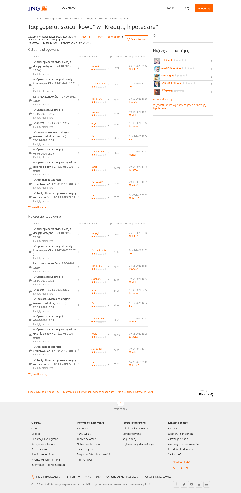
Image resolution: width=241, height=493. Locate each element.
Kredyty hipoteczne (73, 18)
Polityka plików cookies (157, 476)
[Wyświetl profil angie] (94, 123)
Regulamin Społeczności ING (43, 391)
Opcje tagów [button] (138, 39)
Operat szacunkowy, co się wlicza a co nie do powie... (54, 166)
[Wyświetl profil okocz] (94, 166)
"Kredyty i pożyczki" (85, 38)
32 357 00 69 (180, 468)
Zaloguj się (204, 8)
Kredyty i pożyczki (53, 18)
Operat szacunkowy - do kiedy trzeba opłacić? (54, 83)
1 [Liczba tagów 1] (211, 61)
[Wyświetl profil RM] (92, 136)
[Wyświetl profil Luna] (93, 195)
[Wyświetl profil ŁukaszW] (133, 126)
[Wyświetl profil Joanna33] (96, 112)
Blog (186, 8)
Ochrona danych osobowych (122, 476)
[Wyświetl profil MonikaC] (133, 185)
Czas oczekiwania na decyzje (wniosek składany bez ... (51, 136)
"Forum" (100, 36)
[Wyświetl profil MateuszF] (134, 198)
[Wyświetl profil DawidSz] (133, 102)
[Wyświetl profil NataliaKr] (134, 69)
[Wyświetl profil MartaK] (132, 115)
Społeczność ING (29, 18)
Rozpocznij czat (181, 461)
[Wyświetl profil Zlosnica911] (97, 182)
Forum (171, 8)
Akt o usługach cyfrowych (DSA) (135, 391)
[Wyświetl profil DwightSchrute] (98, 83)
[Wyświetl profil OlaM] (131, 86)
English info (73, 476)
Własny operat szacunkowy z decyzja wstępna (52, 66)
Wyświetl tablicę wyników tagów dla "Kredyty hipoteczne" (179, 106)
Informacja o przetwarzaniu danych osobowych (88, 391)
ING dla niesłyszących (48, 476)
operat (53, 123)
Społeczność (68, 8)
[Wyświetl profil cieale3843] (97, 98)
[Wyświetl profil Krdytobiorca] (98, 151)
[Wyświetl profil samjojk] (95, 66)
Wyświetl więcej (37, 207)
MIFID (88, 476)
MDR (98, 476)
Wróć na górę (121, 408)
